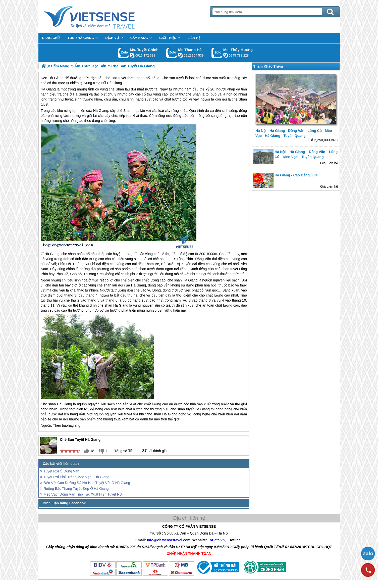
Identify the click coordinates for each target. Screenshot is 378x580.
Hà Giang (48, 89)
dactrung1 (225, 55)
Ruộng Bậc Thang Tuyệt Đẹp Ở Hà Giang (76, 489)
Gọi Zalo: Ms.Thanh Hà (171, 53)
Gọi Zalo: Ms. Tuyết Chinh (123, 53)
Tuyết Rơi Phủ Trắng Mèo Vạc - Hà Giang (77, 477)
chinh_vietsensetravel (132, 55)
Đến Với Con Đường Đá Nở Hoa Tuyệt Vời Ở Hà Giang (87, 483)
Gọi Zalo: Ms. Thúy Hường (217, 53)
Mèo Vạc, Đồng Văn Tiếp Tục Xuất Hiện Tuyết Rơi (83, 494)
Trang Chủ (101, 16)
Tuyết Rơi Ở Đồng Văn (61, 471)
